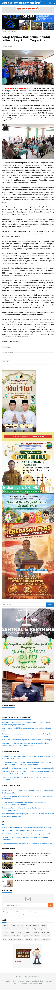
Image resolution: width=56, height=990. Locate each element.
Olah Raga (20, 932)
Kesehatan (16, 929)
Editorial (28, 925)
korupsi (37, 939)
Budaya (13, 925)
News (13, 932)
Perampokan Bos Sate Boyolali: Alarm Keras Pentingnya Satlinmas (27, 843)
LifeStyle (34, 929)
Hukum (43, 925)
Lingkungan (43, 929)
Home (4, 32)
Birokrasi (6, 925)
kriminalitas (46, 939)
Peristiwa (6, 936)
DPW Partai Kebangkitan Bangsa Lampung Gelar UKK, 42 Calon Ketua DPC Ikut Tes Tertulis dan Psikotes (33, 872)
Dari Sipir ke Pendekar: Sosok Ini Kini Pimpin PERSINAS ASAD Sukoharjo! (28, 768)
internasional (18, 939)
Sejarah (25, 936)
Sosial (37, 936)
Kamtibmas (6, 929)
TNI (49, 936)
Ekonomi (36, 925)
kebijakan (29, 939)
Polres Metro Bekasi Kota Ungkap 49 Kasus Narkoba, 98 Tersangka (27, 740)
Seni (31, 936)
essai (10, 939)
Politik (13, 936)
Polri (18, 936)
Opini (28, 932)
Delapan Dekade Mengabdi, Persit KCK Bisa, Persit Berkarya (34, 881)
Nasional (6, 932)
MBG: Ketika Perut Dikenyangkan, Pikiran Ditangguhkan (22, 830)
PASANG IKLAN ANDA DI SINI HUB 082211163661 (29, 437)
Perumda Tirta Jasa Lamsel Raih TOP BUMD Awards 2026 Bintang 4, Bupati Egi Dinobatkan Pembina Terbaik (33, 854)
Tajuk (4, 939)
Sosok (44, 936)
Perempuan (45, 932)
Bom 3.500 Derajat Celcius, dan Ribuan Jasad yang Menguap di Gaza (27, 834)
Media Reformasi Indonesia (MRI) (28, 981)
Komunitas (25, 929)
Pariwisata (35, 932)
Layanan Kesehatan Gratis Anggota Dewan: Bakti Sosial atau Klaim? (27, 827)
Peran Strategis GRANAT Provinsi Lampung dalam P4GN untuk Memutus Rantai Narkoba (33, 863)
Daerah (20, 925)
